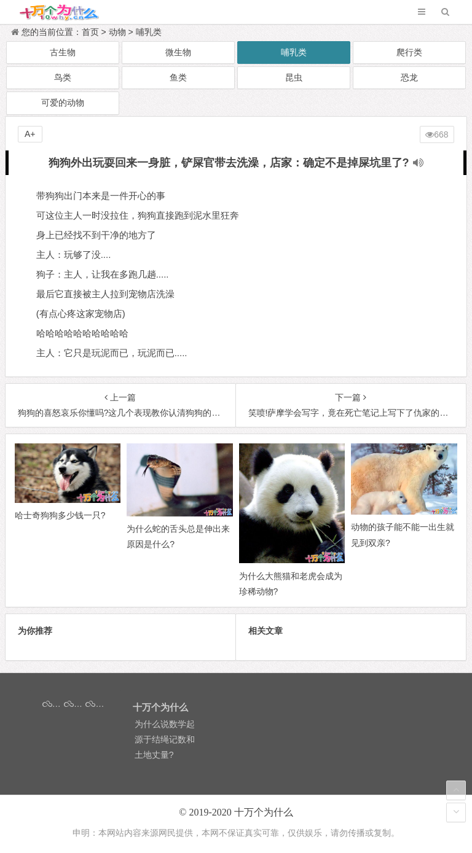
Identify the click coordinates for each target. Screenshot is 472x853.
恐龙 (409, 77)
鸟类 (62, 77)
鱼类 (178, 77)
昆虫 (293, 77)
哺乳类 (149, 32)
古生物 (63, 52)
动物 (117, 32)
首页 (90, 32)
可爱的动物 (62, 102)
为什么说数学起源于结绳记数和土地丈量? (165, 739)
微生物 (178, 52)
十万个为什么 (263, 812)
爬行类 (409, 52)
